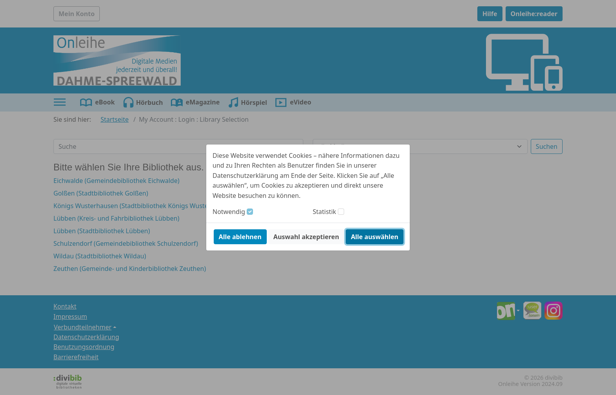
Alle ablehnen (240, 236)
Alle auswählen (374, 236)
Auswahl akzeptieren (306, 236)
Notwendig (229, 211)
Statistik (324, 211)
